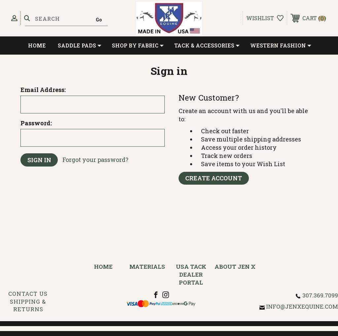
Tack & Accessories (207, 45)
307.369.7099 (320, 295)
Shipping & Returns (28, 305)
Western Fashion (280, 45)
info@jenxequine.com (302, 306)
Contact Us (28, 293)
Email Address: (43, 90)
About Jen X (235, 266)
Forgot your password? (96, 160)
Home (37, 45)
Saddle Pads (79, 45)
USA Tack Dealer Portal (191, 274)
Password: (36, 123)
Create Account (214, 178)
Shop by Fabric (138, 45)
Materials (147, 266)
